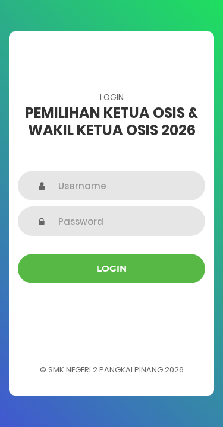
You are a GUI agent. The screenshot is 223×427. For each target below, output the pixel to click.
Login (111, 268)
